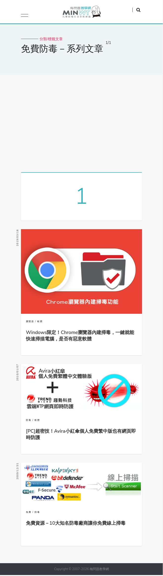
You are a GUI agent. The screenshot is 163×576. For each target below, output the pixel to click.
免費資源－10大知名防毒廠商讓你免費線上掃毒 (75, 524)
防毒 (28, 421)
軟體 (40, 322)
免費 (28, 513)
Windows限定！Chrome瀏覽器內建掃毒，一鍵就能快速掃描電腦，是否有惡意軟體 (80, 336)
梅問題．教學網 (81, 13)
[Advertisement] (81, 121)
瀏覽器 (30, 322)
